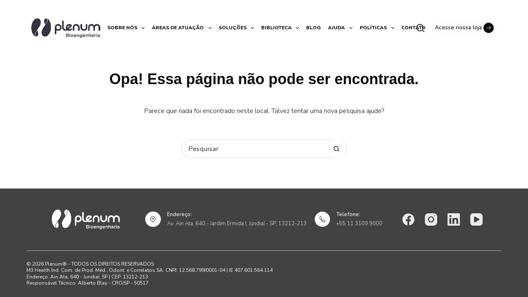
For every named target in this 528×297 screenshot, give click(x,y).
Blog (313, 27)
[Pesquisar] (420, 28)
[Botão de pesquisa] (336, 148)
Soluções (237, 28)
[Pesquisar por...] (254, 148)
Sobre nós (126, 28)
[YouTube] (476, 219)
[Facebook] (408, 219)
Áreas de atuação (182, 28)
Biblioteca (280, 28)
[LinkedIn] (454, 219)
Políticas (378, 28)
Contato (413, 27)
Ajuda (341, 28)
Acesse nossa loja (464, 28)
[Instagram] (431, 219)
